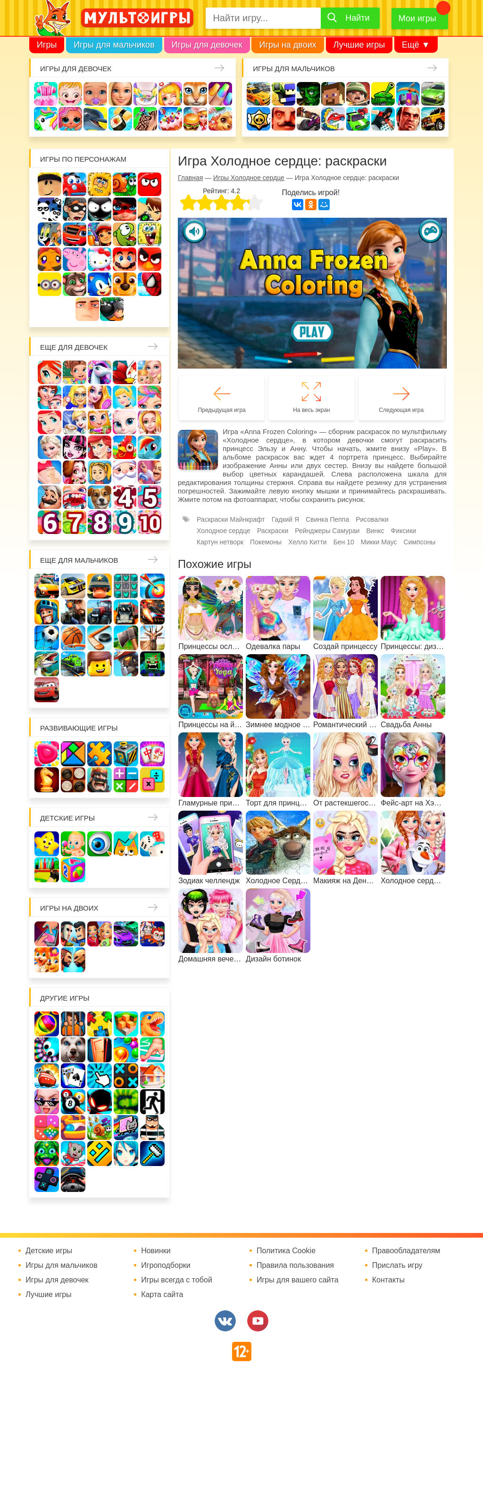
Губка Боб (149, 234)
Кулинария (120, 119)
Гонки (258, 94)
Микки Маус (379, 542)
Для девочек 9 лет (124, 522)
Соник (99, 284)
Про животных (99, 497)
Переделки (149, 472)
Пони (149, 447)
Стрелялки (283, 94)
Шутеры (308, 119)
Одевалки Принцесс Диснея (74, 472)
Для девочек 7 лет (74, 522)
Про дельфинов (95, 119)
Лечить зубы (74, 497)
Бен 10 (149, 209)
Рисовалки (372, 519)
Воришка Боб (74, 209)
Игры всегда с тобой (176, 1280)
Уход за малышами (95, 94)
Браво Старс (258, 119)
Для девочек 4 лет (124, 497)
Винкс (49, 372)
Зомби (308, 94)
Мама (49, 397)
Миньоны (49, 284)
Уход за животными (220, 119)
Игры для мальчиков (114, 44)
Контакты (388, 1280)
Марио (124, 259)
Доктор (170, 94)
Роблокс (49, 184)
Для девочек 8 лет (99, 522)
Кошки (195, 94)
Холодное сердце (49, 447)
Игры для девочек (207, 44)
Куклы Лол (70, 119)
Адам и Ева (99, 184)
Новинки (156, 1251)
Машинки (358, 119)
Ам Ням (124, 234)
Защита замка (408, 94)
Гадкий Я (87, 309)
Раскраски (124, 372)
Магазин (99, 422)
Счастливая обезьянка (49, 259)
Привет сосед (283, 119)
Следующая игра (401, 410)
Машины (433, 94)
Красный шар (149, 184)
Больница (74, 397)
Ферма (124, 447)
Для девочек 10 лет (149, 522)
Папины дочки (99, 472)
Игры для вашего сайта (298, 1280)
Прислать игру (397, 1265)
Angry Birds (149, 259)
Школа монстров (74, 447)
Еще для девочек (74, 347)
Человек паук (149, 284)
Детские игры (67, 818)
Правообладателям (406, 1251)
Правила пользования (295, 1265)
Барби (120, 94)
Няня (149, 372)
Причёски (99, 397)
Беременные (49, 472)
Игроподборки (166, 1265)
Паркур (383, 119)
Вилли (74, 184)
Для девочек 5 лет (149, 497)
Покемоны (266, 542)
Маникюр (220, 94)
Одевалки (46, 94)
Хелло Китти (99, 259)
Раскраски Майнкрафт (231, 519)
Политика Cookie (286, 1251)
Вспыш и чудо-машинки (74, 234)
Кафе (74, 422)
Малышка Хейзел (70, 94)
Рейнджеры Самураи (327, 530)
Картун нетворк (220, 542)
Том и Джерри (49, 234)
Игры (47, 44)
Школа (74, 372)
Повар (49, 497)
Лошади (99, 372)
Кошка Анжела (124, 422)
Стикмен (99, 209)
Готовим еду (195, 119)
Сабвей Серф (99, 234)
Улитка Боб (124, 184)
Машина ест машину (333, 119)
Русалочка (49, 422)
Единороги (46, 119)
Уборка (145, 94)
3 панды (49, 209)
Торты (170, 119)
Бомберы (112, 309)
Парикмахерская (149, 397)
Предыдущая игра (222, 410)
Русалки (99, 447)
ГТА (408, 119)
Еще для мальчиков (79, 560)
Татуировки (145, 119)
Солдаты (358, 94)
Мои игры (417, 18)
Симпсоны (420, 542)
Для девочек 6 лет (49, 522)
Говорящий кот (74, 284)
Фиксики (403, 530)
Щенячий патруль (124, 284)
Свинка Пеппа (74, 259)
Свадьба (149, 422)
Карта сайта (162, 1294)
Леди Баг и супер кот (124, 209)
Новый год (124, 472)
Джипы (433, 119)
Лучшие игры (359, 44)
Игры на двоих (287, 44)
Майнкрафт (333, 94)
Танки (383, 94)
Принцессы (124, 397)
